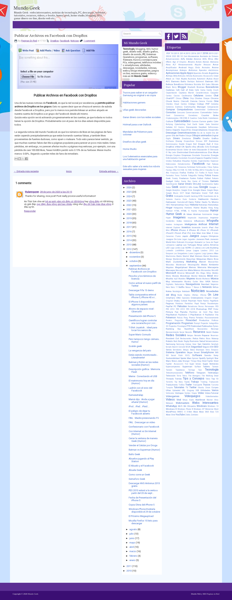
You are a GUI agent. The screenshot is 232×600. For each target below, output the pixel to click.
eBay (194, 147)
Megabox (169, 267)
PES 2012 (170, 309)
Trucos (206, 384)
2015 (129, 236)
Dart (189, 124)
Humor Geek (174, 214)
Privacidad (191, 320)
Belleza (169, 84)
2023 (129, 200)
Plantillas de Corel (198, 312)
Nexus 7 (189, 287)
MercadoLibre (181, 270)
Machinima (170, 256)
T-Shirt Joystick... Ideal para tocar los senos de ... (143, 329)
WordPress (171, 411)
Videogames (172, 396)
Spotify (202, 358)
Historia (194, 204)
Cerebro (208, 95)
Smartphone (207, 352)
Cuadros (193, 118)
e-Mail (178, 146)
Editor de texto (190, 150)
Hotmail (169, 211)
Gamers (214, 181)
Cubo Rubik (203, 118)
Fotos (208, 175)
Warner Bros (212, 400)
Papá (196, 303)
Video (201, 393)
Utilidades (205, 390)
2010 (129, 570)
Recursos (199, 332)
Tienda (178, 378)
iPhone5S (169, 233)
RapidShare (189, 329)
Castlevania (187, 95)
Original (169, 301)
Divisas (199, 141)
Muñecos (206, 279)
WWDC (180, 412)
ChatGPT (170, 98)
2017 (129, 227)
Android (183, 67)
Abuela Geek (135, 470)
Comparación (212, 107)
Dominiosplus (172, 144)
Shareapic (200, 350)
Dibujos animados (202, 135)
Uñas (168, 390)
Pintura (169, 312)
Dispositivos (189, 141)
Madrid (186, 256)
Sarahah (214, 344)
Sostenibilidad (173, 358)
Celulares (198, 95)
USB (197, 390)
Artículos (182, 76)
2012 (129, 249)
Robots (169, 341)
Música (214, 278)
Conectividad (199, 109)
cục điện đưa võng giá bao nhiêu (54, 204)
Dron (216, 144)
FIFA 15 (183, 170)
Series (169, 349)
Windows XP (199, 409)
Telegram (201, 372)
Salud (202, 341)
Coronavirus (179, 115)
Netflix (182, 287)
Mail (192, 256)
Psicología (181, 326)
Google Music (172, 193)
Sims (208, 350)
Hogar (169, 207)
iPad (211, 227)
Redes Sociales (176, 335)
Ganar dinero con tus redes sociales (142, 117)
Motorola (202, 276)
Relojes (190, 335)
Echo (207, 147)
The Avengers (194, 376)
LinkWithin (179, 250)
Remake (197, 335)
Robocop (215, 338)
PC (175, 306)
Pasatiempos (212, 303)
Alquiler (198, 64)
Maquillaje (190, 259)
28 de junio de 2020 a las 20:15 (56, 191)
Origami (208, 298)
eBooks (200, 146)
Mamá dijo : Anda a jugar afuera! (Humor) (142, 400)
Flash (210, 173)
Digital (215, 135)
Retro (202, 338)
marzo (132, 551)
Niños (215, 287)
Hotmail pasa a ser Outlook (137, 124)
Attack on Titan (173, 79)
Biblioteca (189, 84)
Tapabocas (180, 370)
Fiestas (169, 170)
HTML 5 (185, 210)
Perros (201, 306)
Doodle (182, 144)
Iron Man (196, 233)
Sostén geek (135, 346)
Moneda (175, 276)
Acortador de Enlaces (209, 56)
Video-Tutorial (211, 393)
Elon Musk (213, 152)
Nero (168, 287)
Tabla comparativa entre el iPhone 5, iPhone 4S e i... (142, 296)
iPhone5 (214, 230)
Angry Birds (194, 67)
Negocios (214, 284)
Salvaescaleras (212, 341)
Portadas (200, 318)
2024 (129, 196)
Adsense (197, 59)
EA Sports (186, 146)
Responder (30, 211)
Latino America (210, 245)
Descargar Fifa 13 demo (141, 290)
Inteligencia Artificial (196, 224)
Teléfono (189, 372)
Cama (202, 90)
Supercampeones (173, 366)
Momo (168, 276)
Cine (216, 101)
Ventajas (179, 393)
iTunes (178, 236)
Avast (216, 79)
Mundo (199, 279)
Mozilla (169, 278)
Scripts (169, 347)
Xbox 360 (204, 411)
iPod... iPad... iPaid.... (139, 406)
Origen (215, 298)
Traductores (172, 384)
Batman (209, 81)
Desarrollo (213, 130)
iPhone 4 (183, 230)
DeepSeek (203, 127)
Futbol (200, 178)
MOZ (216, 276)
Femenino (182, 167)
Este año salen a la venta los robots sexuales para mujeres (141, 167)
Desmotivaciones (187, 132)
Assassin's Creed (211, 76)
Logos (196, 250)
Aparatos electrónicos (208, 70)
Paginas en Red (213, 594)
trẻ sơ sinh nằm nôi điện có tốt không (64, 201)
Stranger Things (190, 361)
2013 (129, 244)
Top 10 (214, 378)
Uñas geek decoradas (134, 109)
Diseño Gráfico (210, 138)
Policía (180, 318)
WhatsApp (171, 406)
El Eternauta (213, 150)
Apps (190, 73)
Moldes (215, 273)
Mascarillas (213, 262)
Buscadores (212, 87)
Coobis (215, 112)
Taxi (200, 370)
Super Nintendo (210, 364)
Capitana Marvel (186, 93)
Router (180, 341)
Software (197, 355)
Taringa (191, 370)
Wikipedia (191, 406)
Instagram (178, 224)
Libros (198, 247)
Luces (190, 253)
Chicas (179, 98)
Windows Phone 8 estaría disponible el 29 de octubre (144, 510)
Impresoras (203, 218)
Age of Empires (180, 62)
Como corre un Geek (139, 474)
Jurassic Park (203, 239)
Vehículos (170, 393)
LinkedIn (169, 250)
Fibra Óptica (213, 167)
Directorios (186, 138)
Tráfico (182, 385)
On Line (213, 294)
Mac (216, 253)
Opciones (186, 298)
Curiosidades (182, 121)
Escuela (191, 158)
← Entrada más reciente (26, 171)
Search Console (178, 347)
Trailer (188, 384)
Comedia (214, 104)
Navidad (205, 284)
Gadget (169, 181)
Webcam (169, 403)
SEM (212, 347)
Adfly (183, 59)
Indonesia (188, 221)
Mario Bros (212, 259)
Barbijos (191, 81)
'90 (172, 53)
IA (184, 214)
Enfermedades (172, 158)
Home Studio (130, 149)
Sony (216, 355)
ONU (178, 298)
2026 (129, 187)
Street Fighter (207, 361)
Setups (186, 350)
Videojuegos (192, 396)
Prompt (197, 323)
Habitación (203, 199)
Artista (189, 76)
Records (188, 332)
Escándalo (183, 158)
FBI (175, 167)
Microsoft (171, 273)
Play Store (213, 312)
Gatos (168, 187)
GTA (200, 196)
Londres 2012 (207, 250)
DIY (205, 141)
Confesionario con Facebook (144, 426)
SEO (216, 346)
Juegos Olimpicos (209, 236)
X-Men (189, 412)
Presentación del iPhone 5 (142, 316)
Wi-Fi (180, 406)
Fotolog (201, 175)
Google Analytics (173, 190)
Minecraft (190, 273)
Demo (169, 130)
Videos (170, 399)
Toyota (187, 382)
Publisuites (207, 326)
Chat (216, 95)
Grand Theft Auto (210, 193)
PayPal (169, 306)
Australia (192, 79)
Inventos (186, 227)
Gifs (190, 187)
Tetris (184, 376)
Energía (214, 155)
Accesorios (193, 56)
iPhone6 (177, 233)
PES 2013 (180, 309)
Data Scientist (212, 124)
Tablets (206, 366)
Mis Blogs (200, 273)
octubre (133, 261)
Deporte (176, 130)
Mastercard (181, 265)
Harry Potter (194, 202)
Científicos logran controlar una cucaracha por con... (143, 321)
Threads (170, 378)
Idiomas (197, 214)
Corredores (193, 115)
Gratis (169, 196)
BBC (216, 81)
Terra (179, 376)
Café (178, 90)
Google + (213, 187)
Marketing (191, 261)
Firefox (183, 172)
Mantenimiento (179, 259)
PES (216, 306)
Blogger (182, 87)
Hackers (214, 199)
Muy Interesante (174, 281)
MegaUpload (181, 267)
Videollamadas (212, 396)
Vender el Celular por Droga (143, 445)
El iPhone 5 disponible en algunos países (142, 303)
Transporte (197, 385)
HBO (168, 205)
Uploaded (176, 390)
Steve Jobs (176, 361)
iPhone (174, 230)
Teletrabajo (213, 372)
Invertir (205, 227)
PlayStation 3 (183, 315)
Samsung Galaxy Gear (186, 344)
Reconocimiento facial (175, 332)
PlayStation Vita (211, 315)
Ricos (208, 338)
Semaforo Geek (137, 479)
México (196, 270)
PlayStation (171, 314)
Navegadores (193, 284)
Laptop (179, 245)
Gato (216, 184)
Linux (188, 250)
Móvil (210, 275)
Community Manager (195, 107)
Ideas (189, 214)
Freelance (183, 178)
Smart (197, 352)
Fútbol (208, 178)
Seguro (205, 347)
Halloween (171, 202)
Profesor (215, 320)
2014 (129, 240)
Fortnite (184, 175)
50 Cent (184, 56)
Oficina (203, 295)
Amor (215, 64)
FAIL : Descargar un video (142, 422)
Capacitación (171, 93)
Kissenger (189, 242)
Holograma (178, 208)
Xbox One (170, 414)
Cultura (169, 121)
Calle (197, 90)
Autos (209, 78)
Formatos (170, 175)
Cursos (195, 121)
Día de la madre (204, 133)
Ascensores (198, 76)
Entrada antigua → (109, 171)
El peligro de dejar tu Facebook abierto (139, 412)
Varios (215, 390)
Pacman (192, 300)
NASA (207, 281)
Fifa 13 (176, 170)
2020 (129, 214)
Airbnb (199, 62)
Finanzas (174, 173)
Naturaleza (179, 284)
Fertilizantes (201, 167)
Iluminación (207, 214)
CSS (181, 118)
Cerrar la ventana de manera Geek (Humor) (143, 439)
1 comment (89, 41)
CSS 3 (186, 118)
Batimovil (200, 81)
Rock (175, 341)
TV (187, 387)
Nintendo (207, 287)
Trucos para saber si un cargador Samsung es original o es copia (140, 94)
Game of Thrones (200, 181)
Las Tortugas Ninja (192, 245)
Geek (175, 187)
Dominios (213, 141)
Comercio (170, 107)
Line (203, 248)
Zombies (194, 415)
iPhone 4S (194, 230)
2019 (129, 218)
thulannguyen (32, 191)
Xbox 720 (214, 412)
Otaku (177, 300)
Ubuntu (201, 387)
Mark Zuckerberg (175, 261)
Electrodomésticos (198, 152)
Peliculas (182, 306)
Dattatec (169, 127)
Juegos (194, 236)
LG (193, 248)
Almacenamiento (185, 64)
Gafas (177, 181)
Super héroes (195, 364)
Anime (215, 67)
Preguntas (179, 320)
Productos (204, 320)
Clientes (169, 104)
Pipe (176, 312)
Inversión (196, 227)
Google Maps (212, 190)
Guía (185, 199)
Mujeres (191, 278)
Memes (192, 267)
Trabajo (195, 381)
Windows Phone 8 (185, 409)
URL (183, 390)
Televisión (170, 375)
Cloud (176, 104)
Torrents (169, 382)
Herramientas (177, 205)
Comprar (170, 109)
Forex (216, 173)
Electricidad (182, 152)
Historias (202, 205)
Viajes (194, 393)
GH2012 (184, 187)
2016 (129, 231)
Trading (203, 382)
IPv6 (189, 233)
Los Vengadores (181, 253)
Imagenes (179, 217)
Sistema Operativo (176, 352)
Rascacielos (202, 329)
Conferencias (212, 109)
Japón (185, 236)
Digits (168, 138)
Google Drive (186, 190)
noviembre (134, 256)
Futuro (215, 178)
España (207, 158)
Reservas (214, 335)
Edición (180, 150)
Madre (179, 256)
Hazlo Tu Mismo (210, 202)
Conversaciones (192, 112)
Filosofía (208, 170)
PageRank (214, 301)
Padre (199, 301)
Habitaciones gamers (134, 102)
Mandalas (214, 256)
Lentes (178, 248)
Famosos (170, 167)
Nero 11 (174, 287)
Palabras (179, 303)
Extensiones (171, 164)
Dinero (176, 138)
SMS (216, 352)
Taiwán (169, 370)
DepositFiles (186, 130)
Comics (179, 107)
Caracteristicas (202, 93)
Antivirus (192, 70)
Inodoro (169, 224)
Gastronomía (207, 184)
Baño (183, 81)
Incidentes (170, 221)
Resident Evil (172, 338)
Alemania (214, 62)
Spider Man (185, 358)
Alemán (206, 62)
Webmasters (182, 403)
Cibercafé (185, 101)
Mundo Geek (27, 8)
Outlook (184, 301)
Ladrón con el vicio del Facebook (140, 389)
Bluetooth (191, 87)
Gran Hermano (193, 193)
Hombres (188, 208)
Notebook (186, 291)
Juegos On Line (173, 239)
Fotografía (192, 175)
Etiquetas (186, 161)
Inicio (69, 171)
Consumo (181, 112)
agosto (133, 529)
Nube (179, 295)
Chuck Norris (172, 101)
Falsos (215, 164)
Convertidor (206, 112)
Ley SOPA (186, 247)
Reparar (206, 335)
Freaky (175, 178)
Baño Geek (134, 454)
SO (167, 355)
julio (131, 533)
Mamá (206, 256)
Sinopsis (214, 350)
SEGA (188, 347)
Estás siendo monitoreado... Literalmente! (143, 356)
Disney (179, 141)
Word (216, 409)
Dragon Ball (191, 144)
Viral (179, 399)
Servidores (177, 350)
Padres (206, 301)
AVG (168, 81)
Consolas (171, 112)
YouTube (180, 414)
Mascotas (170, 265)
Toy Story (178, 382)
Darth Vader (198, 124)
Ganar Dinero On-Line (189, 183)
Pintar (215, 309)
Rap (179, 329)
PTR (188, 326)
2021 (129, 209)
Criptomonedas (172, 118)
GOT (182, 193)
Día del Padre (178, 135)
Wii (184, 406)
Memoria (202, 267)
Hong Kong (213, 208)
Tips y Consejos (193, 378)
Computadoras (185, 109)
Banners (175, 81)
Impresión (192, 218)
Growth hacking (191, 196)
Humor (214, 210)
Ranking (170, 329)
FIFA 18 (191, 170)
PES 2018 (190, 309)
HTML (177, 211)
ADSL (204, 59)
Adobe (189, 59)
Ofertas (195, 295)
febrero (133, 555)
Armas (169, 76)
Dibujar (188, 135)
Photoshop (201, 309)
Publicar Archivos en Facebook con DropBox (50, 35)
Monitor (194, 276)
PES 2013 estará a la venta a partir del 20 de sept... (143, 491)
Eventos (194, 161)
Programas (187, 323)
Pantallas (189, 303)
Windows (202, 406)
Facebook (64, 41)
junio (131, 538)
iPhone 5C (204, 230)
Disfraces (170, 141)
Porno (192, 317)
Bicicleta (197, 84)
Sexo (192, 349)
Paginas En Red (29, 41)
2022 (129, 205)
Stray (199, 361)
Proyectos (173, 326)
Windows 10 (213, 406)
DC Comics (179, 127)
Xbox (195, 411)
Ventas (187, 393)
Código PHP (203, 104)
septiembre (135, 265)
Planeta (183, 312)
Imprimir (214, 217)
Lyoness (210, 253)
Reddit (209, 332)
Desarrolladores (200, 130)
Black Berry (171, 87)
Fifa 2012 (199, 170)
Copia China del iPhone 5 (141, 504)
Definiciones (213, 127)
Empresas (186, 155)
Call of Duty (187, 90)
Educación (202, 149)
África (210, 59)
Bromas (200, 87)
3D (178, 56)
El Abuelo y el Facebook (141, 465)
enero (132, 560)
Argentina (213, 73)
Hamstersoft (182, 202)
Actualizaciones (172, 59)
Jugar (184, 239)
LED (168, 247)
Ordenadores (197, 298)
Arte (175, 76)
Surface (198, 366)
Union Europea (211, 387)
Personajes (209, 306)
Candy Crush (212, 90)
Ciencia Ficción (205, 101)
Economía (171, 149)
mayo (132, 542)
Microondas (206, 270)
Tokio (208, 379)
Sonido (207, 355)
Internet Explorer (173, 227)
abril (131, 547)
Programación (173, 323)
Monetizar (185, 276)
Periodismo (192, 306)
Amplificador (171, 67)
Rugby (186, 341)
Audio (184, 78)
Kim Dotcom (178, 242)
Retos (195, 338)
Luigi (204, 253)
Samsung (170, 344)
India (179, 221)
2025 (129, 191)
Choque (206, 98)
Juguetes (191, 239)
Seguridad (196, 346)
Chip (192, 98)
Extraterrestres (184, 164)
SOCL (187, 355)
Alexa (168, 64)
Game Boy (186, 181)
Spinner (195, 358)
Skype (189, 352)
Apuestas (197, 73)
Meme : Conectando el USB (143, 376)
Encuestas (205, 155)
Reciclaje (214, 329)
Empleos (177, 155)
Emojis (169, 155)
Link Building (212, 247)
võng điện (94, 201)
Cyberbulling (180, 124)
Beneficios (179, 84)
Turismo (214, 385)
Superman (187, 366)
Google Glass (199, 190)
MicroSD (215, 270)
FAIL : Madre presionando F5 (144, 418)
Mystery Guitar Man (194, 281)
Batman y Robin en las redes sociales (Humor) (143, 363)
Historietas (213, 205)
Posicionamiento (211, 318)
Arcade (205, 73)
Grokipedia (178, 196)
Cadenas (170, 90)
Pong (186, 318)
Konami (198, 242)
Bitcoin (215, 84)
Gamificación (171, 184)
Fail (208, 164)
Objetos (187, 295)
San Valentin (204, 344)
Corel (168, 115)
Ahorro (191, 62)
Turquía (169, 387)
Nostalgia (177, 291)
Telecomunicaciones (174, 373)
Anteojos (183, 70)
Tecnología (211, 369)
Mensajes (170, 270)
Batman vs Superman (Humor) (144, 449)
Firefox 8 (203, 173)
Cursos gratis (206, 121)
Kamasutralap (136, 395)
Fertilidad (191, 167)
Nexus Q (198, 287)
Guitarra (192, 199)
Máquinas (201, 259)
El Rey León (171, 152)
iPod (184, 233)
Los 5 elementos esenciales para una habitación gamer (140, 158)
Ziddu (187, 415)
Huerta (194, 211)
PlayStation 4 (197, 314)
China (185, 98)
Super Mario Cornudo (140, 334)
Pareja (203, 303)
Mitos (208, 273)
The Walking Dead (210, 376)
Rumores (194, 341)
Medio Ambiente (209, 264)
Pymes (215, 326)
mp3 (176, 279)
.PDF (168, 53)
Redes (215, 332)
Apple (183, 73)
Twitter (192, 387)
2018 (129, 222)
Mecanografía (193, 265)
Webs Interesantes (205, 402)
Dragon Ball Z (205, 144)
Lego (172, 248)
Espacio (199, 158)
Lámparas (170, 245)
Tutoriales (179, 387)
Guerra (178, 199)
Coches (184, 104)
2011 (129, 566)
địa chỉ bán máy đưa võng (97, 204)
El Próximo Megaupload (141, 516)
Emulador (196, 155)
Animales (206, 67)
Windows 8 (171, 409)
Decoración (191, 127)
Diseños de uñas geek (134, 141)
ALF (174, 64)
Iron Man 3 (207, 233)
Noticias (75, 41)
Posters (169, 320)
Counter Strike (209, 115)
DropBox (54, 41)
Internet (213, 224)
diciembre (134, 252)
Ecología (214, 146)
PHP (210, 309)
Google (203, 187)
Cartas (169, 95)
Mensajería (213, 267)
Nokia (168, 291)
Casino (177, 95)
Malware (198, 256)
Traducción (213, 382)
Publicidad (196, 326)
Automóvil (201, 79)
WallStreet (200, 399)
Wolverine (209, 409)
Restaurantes (185, 338)
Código (191, 104)
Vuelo (191, 400)
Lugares (197, 253)
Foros (177, 175)
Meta (190, 270)
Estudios (177, 161)
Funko (193, 178)
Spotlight (210, 358)
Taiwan (215, 366)
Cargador (214, 93)
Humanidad (203, 211)
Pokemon (171, 317)
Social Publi (177, 355)
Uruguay (190, 390)
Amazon (207, 64)
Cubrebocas (213, 118)
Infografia (212, 220)
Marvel (202, 261)
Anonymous (172, 70)
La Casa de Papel (210, 242)
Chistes (198, 98)
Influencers (199, 221)
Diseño (197, 138)
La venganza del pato (140, 350)
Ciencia (193, 101)
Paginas (170, 303)
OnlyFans (170, 298)
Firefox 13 (192, 172)
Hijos (187, 205)
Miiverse (181, 273)
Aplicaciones (173, 73)
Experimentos (204, 161)
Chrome (214, 98)
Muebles (182, 279)
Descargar (171, 132)
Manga (169, 259)
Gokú (195, 187)
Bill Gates (206, 84)
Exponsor (214, 161)
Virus (185, 399)
